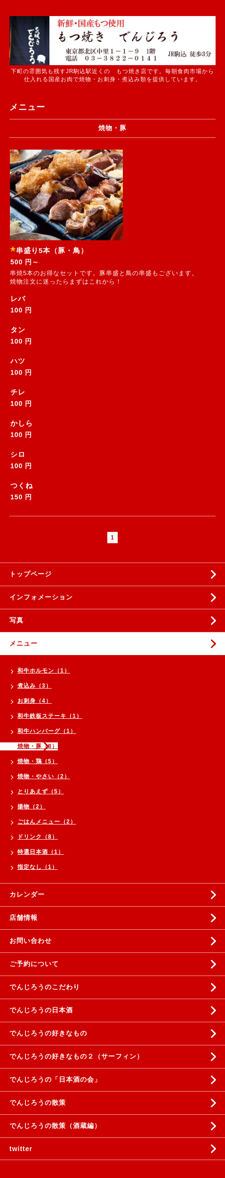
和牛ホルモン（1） (43, 670)
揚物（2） (31, 806)
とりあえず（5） (40, 791)
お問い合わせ (30, 940)
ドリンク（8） (37, 836)
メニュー (23, 643)
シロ (17, 454)
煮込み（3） (34, 685)
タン (17, 330)
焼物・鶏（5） (37, 761)
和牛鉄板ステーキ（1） (49, 716)
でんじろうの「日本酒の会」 (55, 1079)
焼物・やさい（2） (43, 776)
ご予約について (34, 964)
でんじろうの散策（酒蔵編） (55, 1125)
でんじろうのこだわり (44, 987)
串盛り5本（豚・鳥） (52, 250)
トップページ (30, 574)
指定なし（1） (37, 867)
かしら (21, 423)
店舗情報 (23, 917)
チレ (17, 392)
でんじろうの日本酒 (41, 1010)
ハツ (17, 361)
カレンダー (27, 894)
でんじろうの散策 (37, 1102)
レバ (17, 298)
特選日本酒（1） (40, 852)
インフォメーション (41, 597)
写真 (16, 620)
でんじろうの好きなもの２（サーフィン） (76, 1056)
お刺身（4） (34, 701)
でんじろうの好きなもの (48, 1033)
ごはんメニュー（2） (46, 821)
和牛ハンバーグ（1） (46, 731)
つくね (21, 485)
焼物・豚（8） (37, 746)
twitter (20, 1149)
